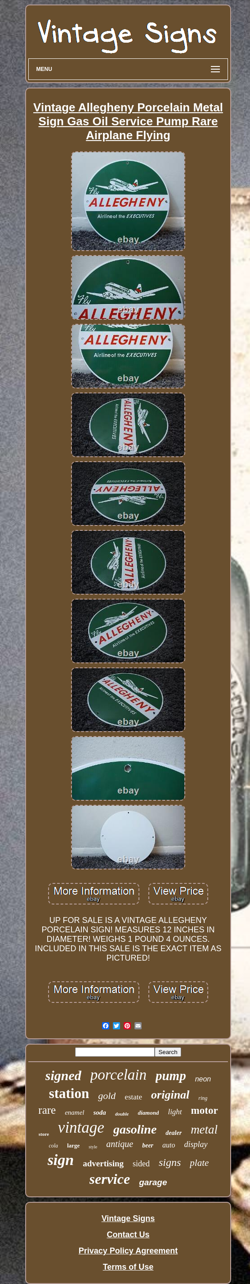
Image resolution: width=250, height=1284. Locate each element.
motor (204, 1110)
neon (203, 1079)
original (170, 1094)
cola (53, 1146)
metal (204, 1129)
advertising (103, 1163)
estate (133, 1097)
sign (61, 1160)
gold (107, 1095)
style (93, 1146)
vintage (81, 1127)
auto (168, 1145)
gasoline (134, 1129)
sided (141, 1163)
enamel (74, 1112)
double (122, 1113)
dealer (173, 1133)
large (73, 1145)
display (196, 1144)
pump (171, 1075)
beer (147, 1145)
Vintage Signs (128, 1218)
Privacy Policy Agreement (128, 1250)
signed (63, 1075)
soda (100, 1112)
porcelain (118, 1075)
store (44, 1134)
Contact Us (128, 1234)
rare (47, 1110)
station (69, 1093)
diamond (148, 1112)
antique (119, 1144)
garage (153, 1182)
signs (170, 1162)
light (175, 1112)
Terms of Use (128, 1266)
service (109, 1179)
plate (199, 1162)
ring (202, 1098)
